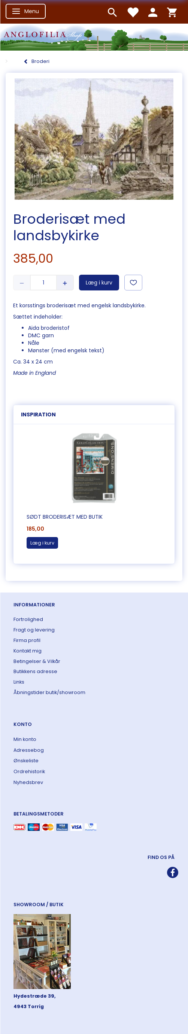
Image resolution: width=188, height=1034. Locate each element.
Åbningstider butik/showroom (49, 692)
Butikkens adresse (35, 671)
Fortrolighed (28, 619)
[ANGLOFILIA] (94, 36)
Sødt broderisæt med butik (65, 517)
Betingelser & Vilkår (36, 661)
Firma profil (26, 640)
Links (18, 682)
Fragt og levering (34, 630)
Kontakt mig (27, 651)
